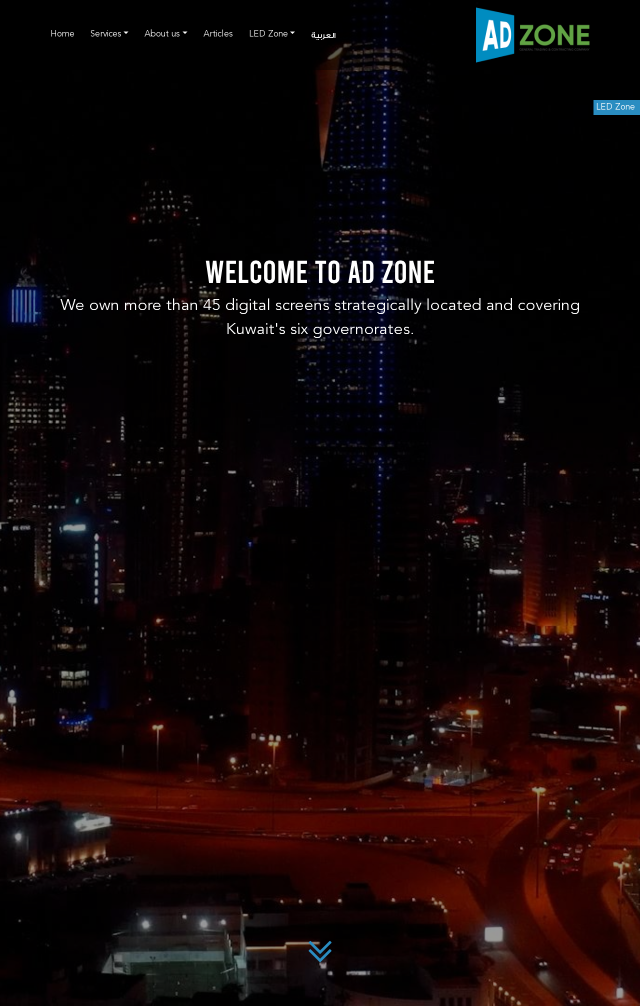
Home (62, 34)
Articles (218, 34)
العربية (323, 36)
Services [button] (106, 34)
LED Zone (615, 107)
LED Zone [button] (268, 34)
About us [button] (162, 34)
